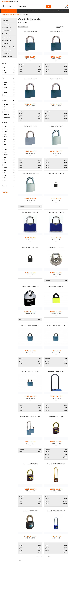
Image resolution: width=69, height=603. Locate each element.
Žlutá (5, 95)
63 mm (5, 172)
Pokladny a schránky (7, 56)
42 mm (5, 141)
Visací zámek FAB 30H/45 (56, 31)
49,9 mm (6, 154)
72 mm (5, 178)
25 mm (5, 126)
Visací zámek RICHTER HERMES (30, 286)
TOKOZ (5, 72)
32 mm (5, 131)
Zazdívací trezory (6, 33)
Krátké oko (6, 112)
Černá (5, 90)
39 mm (5, 136)
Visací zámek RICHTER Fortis (56, 247)
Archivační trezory (6, 24)
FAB (4, 67)
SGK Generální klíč (64, 11)
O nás (34, 10)
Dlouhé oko (6, 104)
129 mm (5, 180)
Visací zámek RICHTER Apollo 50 (56, 212)
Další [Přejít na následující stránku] (49, 556)
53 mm (5, 162)
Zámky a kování (5, 53)
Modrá (5, 82)
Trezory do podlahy (6, 30)
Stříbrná (5, 84)
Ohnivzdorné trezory (7, 27)
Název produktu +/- (22, 26)
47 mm (5, 149)
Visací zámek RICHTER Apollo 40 (30, 212)
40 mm (5, 139)
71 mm (5, 175)
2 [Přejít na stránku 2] (44, 556)
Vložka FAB (6, 114)
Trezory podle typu (6, 50)
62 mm (5, 170)
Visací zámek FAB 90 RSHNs (56, 126)
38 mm (5, 134)
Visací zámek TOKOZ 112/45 (56, 416)
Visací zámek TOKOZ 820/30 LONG (56, 511)
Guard (5, 109)
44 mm (5, 144)
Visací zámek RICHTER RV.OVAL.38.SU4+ (30, 416)
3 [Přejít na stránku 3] (46, 556)
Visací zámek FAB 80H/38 (30, 126)
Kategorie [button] (6, 10)
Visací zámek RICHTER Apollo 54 (30, 247)
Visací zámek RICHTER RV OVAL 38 (56, 325)
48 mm (5, 152)
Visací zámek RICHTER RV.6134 (56, 371)
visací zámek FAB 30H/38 (30, 31)
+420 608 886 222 (6, 1)
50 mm (5, 157)
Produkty (29, 10)
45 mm (5, 147)
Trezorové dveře (6, 43)
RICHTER (6, 70)
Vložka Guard (7, 117)
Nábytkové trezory (6, 40)
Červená (5, 92)
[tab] (8, 64)
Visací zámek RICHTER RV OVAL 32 (30, 325)
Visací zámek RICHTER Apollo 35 (56, 173)
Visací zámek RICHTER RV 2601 (56, 286)
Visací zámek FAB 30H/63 (56, 79)
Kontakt (41, 10)
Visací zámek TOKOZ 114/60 (30, 511)
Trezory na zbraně (6, 37)
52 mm (5, 160)
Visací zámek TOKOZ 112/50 (30, 464)
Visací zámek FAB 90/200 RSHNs (30, 173)
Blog (37, 10)
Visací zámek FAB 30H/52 (30, 79)
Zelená (5, 87)
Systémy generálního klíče (8, 46)
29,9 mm (6, 129)
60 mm (5, 167)
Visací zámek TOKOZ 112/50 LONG (56, 464)
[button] (66, 6)
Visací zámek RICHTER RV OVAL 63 (30, 371)
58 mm (5, 165)
